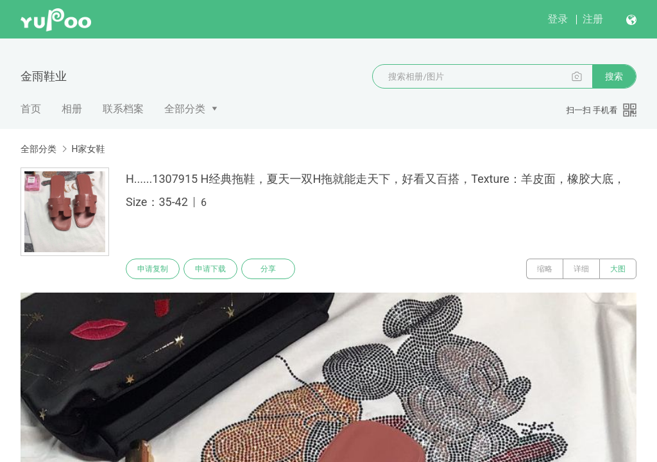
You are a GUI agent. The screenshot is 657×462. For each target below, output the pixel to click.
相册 (72, 109)
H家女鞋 (88, 149)
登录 (557, 19)
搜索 (614, 76)
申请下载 (210, 268)
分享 (268, 268)
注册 (593, 19)
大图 (618, 268)
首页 (31, 109)
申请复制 (152, 268)
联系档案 (123, 109)
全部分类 (184, 109)
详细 (581, 268)
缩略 (544, 268)
